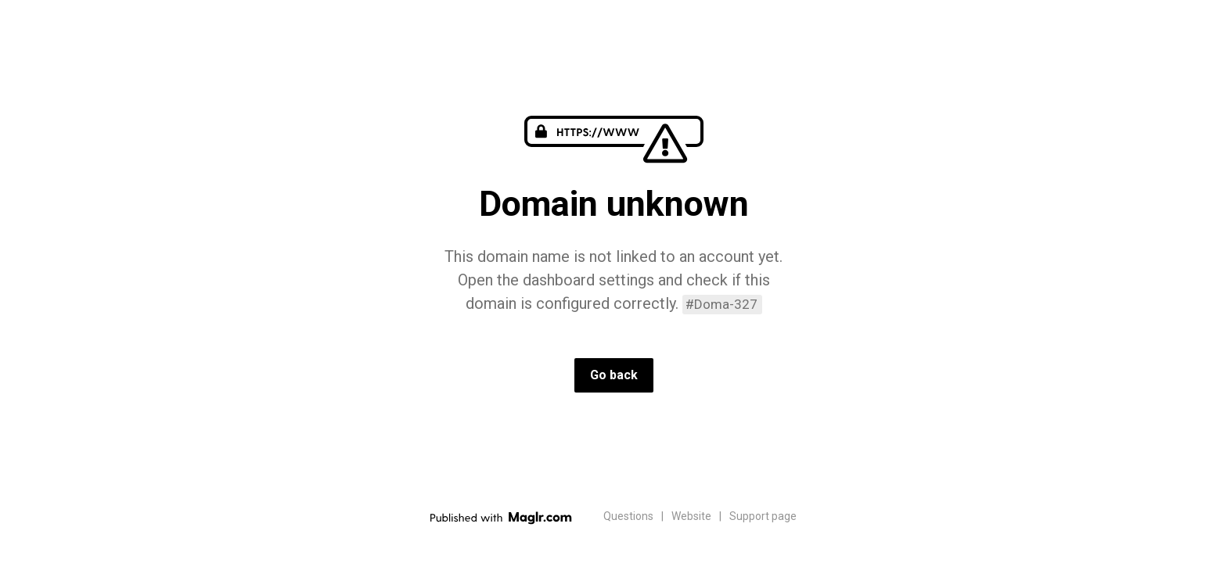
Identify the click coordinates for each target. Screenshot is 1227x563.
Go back (614, 375)
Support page (763, 516)
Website (691, 516)
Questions (628, 516)
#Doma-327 (721, 304)
